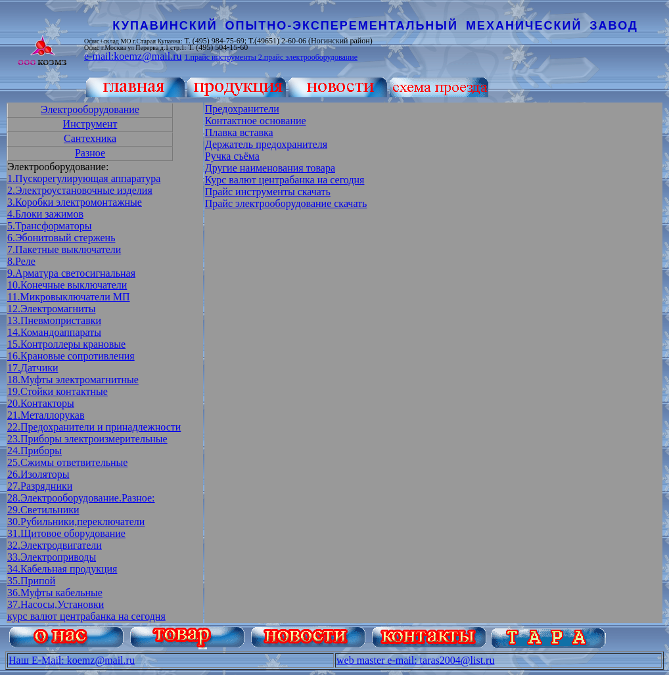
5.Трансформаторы (49, 225)
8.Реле (21, 261)
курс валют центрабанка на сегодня (86, 616)
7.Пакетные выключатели (64, 249)
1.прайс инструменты (221, 57)
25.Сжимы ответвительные (67, 462)
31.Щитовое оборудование (66, 533)
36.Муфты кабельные (55, 592)
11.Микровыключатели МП (68, 296)
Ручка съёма (232, 156)
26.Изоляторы (38, 474)
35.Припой (31, 580)
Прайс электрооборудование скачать (286, 203)
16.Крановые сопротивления (71, 355)
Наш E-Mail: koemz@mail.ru (72, 660)
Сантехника (90, 138)
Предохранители (242, 108)
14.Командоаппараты (54, 332)
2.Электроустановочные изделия (79, 190)
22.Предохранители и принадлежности (94, 426)
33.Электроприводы (51, 557)
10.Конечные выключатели (67, 285)
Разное (90, 152)
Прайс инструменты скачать (268, 191)
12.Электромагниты (51, 308)
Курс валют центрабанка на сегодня (285, 179)
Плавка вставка (239, 132)
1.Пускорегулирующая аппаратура (83, 178)
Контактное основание (255, 120)
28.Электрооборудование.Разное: (81, 497)
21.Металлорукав (46, 415)
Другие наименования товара (270, 168)
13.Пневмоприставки (54, 320)
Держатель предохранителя (266, 144)
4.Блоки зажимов (45, 214)
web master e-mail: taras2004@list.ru (415, 660)
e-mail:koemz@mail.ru (132, 56)
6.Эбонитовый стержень (61, 237)
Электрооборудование (90, 109)
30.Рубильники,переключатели (76, 521)
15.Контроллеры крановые (66, 344)
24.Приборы (34, 450)
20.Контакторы (40, 403)
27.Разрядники (39, 486)
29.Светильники (43, 509)
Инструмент (90, 123)
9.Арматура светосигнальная (71, 273)
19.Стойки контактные (57, 391)
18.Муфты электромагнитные (73, 379)
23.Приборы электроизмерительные (87, 438)
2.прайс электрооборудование (308, 57)
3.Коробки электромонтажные (74, 202)
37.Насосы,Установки (55, 604)
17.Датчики (32, 367)
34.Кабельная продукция (62, 568)
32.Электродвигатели (54, 545)
